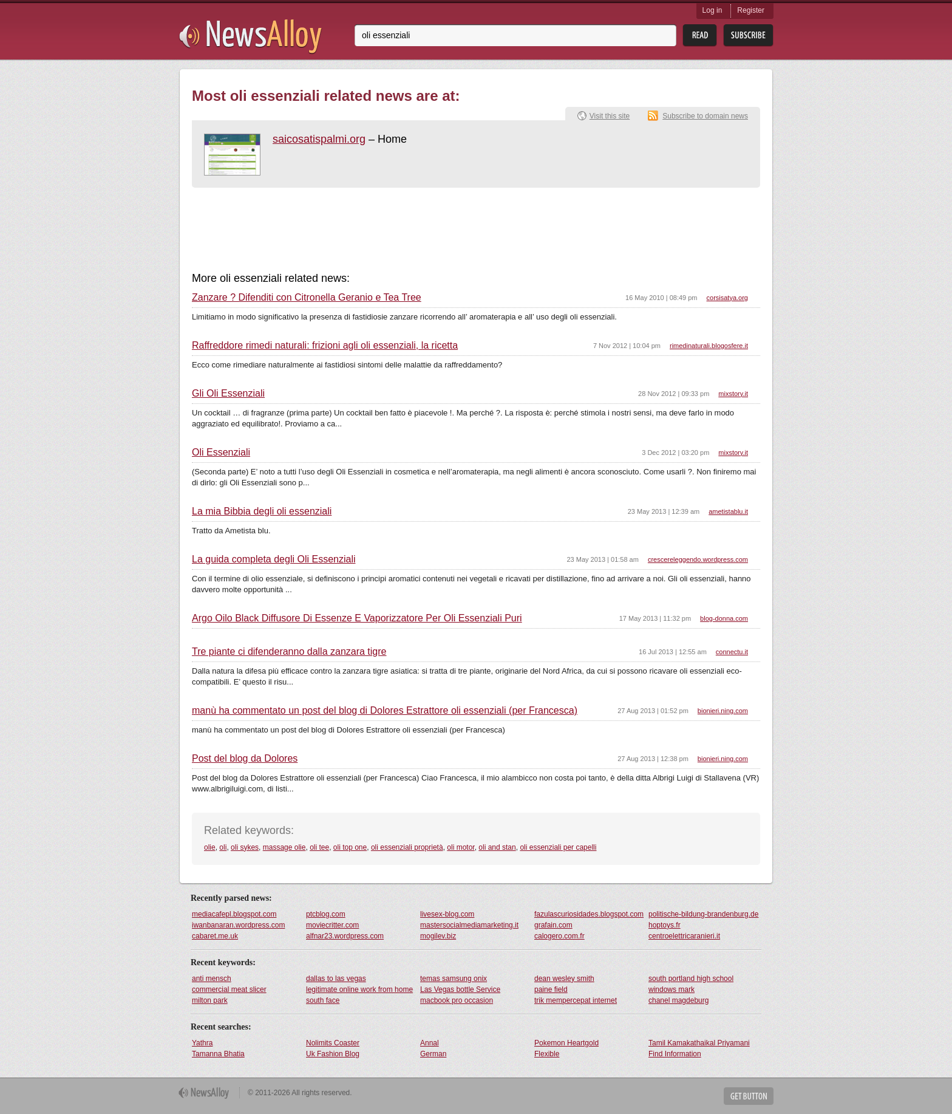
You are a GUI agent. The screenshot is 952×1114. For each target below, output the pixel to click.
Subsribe (748, 35)
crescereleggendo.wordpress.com (698, 559)
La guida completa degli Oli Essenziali (273, 559)
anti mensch (211, 978)
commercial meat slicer (229, 989)
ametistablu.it (728, 511)
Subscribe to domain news (705, 116)
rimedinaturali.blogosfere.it (709, 345)
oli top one (350, 847)
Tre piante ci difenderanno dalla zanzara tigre (289, 652)
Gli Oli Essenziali (228, 393)
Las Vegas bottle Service (460, 989)
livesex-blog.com (447, 914)
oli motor (460, 847)
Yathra (202, 1043)
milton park (210, 1000)
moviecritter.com (332, 925)
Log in (712, 10)
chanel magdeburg (678, 1000)
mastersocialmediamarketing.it (469, 925)
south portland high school (690, 978)
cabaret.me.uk (215, 936)
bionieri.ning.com (723, 710)
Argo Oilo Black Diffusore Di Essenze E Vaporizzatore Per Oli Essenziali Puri (357, 618)
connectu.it (732, 651)
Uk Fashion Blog (332, 1054)
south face (322, 1000)
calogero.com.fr (559, 936)
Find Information (674, 1054)
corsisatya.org (727, 297)
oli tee (319, 847)
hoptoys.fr (664, 925)
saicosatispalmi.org (319, 139)
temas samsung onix (453, 978)
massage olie (284, 847)
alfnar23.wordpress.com (345, 936)
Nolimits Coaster (332, 1043)
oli (222, 847)
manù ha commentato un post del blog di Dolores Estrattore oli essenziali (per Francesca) (384, 711)
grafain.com (553, 925)
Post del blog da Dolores (245, 759)
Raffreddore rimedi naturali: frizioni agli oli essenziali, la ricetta (325, 345)
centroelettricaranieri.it (684, 936)
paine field (551, 989)
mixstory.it (733, 393)
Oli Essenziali (221, 452)
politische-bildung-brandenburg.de (703, 914)
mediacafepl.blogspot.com (234, 914)
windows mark (671, 989)
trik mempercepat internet (575, 1000)
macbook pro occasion (456, 1000)
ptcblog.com (325, 914)
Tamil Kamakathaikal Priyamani (699, 1043)
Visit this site (610, 116)
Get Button (748, 1096)
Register (750, 10)
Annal (429, 1043)
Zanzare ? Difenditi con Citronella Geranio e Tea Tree (306, 297)
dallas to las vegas (336, 978)
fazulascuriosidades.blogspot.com (589, 914)
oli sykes (245, 847)
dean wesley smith (564, 978)
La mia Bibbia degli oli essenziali (262, 511)
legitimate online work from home (359, 989)
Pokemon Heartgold (566, 1043)
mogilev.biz (438, 936)
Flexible (546, 1054)
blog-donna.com (724, 618)
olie (210, 847)
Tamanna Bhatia (218, 1054)
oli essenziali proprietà (407, 847)
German (433, 1054)
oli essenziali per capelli (558, 847)
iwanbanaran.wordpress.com (238, 925)
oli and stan (496, 847)
